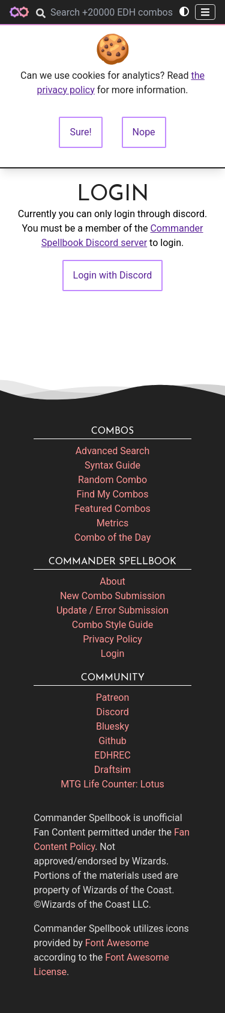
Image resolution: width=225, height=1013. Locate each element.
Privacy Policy (112, 639)
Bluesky (112, 726)
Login (112, 653)
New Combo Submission (112, 596)
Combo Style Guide (112, 624)
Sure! (80, 132)
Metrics (113, 523)
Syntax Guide (112, 465)
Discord (112, 712)
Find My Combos (112, 494)
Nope (144, 132)
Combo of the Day (112, 537)
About (112, 581)
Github (112, 741)
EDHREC (112, 755)
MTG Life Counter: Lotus (112, 784)
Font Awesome (117, 943)
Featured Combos (112, 508)
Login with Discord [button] (112, 275)
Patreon (113, 697)
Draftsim (112, 769)
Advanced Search (113, 451)
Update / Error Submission (112, 610)
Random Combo (112, 479)
